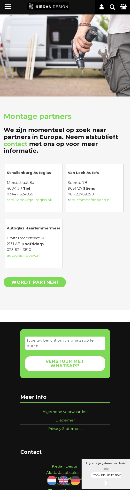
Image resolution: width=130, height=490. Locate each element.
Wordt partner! (34, 282)
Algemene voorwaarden (65, 411)
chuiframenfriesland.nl (89, 200)
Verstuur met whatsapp (65, 363)
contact (15, 143)
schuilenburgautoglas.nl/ (29, 200)
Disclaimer (65, 420)
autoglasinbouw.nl (23, 255)
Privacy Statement (65, 428)
